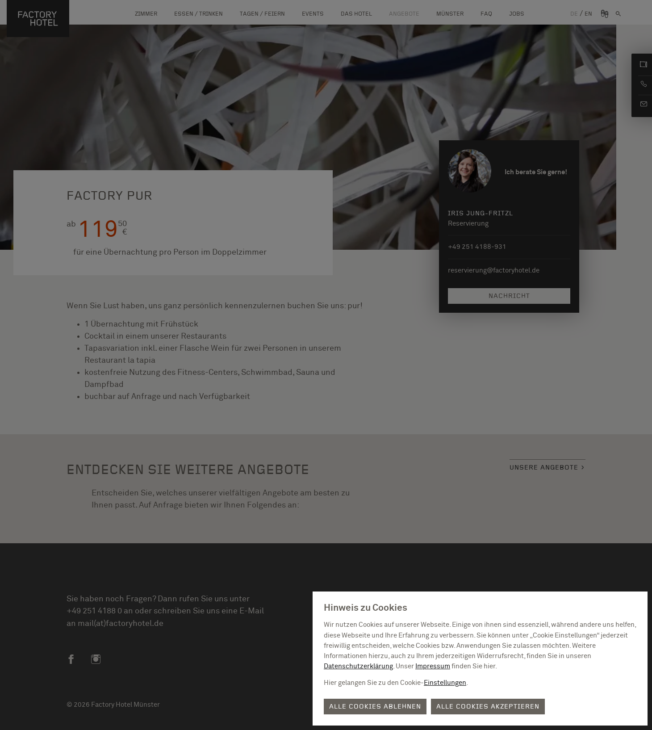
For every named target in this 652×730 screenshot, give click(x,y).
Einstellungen (445, 683)
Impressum (432, 666)
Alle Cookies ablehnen (375, 706)
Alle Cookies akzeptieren (487, 706)
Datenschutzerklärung (358, 666)
